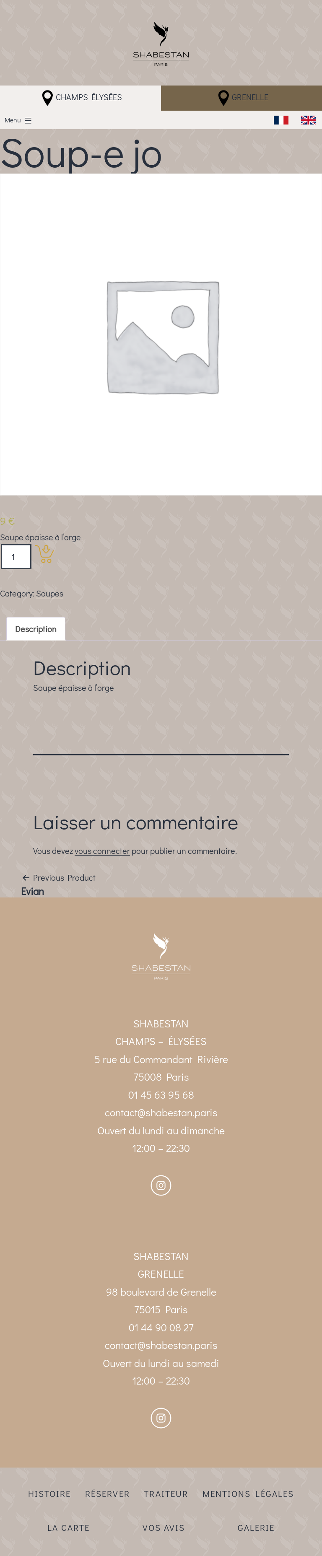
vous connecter (102, 850)
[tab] (35, 629)
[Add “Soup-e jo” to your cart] (44, 553)
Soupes (49, 593)
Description (36, 628)
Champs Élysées (80, 98)
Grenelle (241, 98)
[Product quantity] (16, 556)
